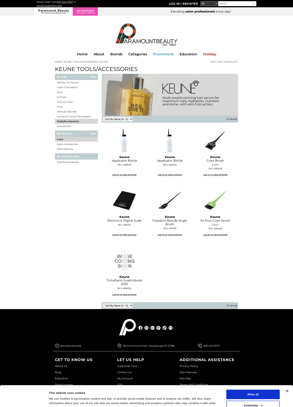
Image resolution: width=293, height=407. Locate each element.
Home (82, 54)
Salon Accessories (67, 144)
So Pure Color (65, 101)
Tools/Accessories (68, 121)
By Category (65, 133)
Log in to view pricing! (124, 174)
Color (60, 139)
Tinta (60, 106)
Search (254, 3)
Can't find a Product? (224, 62)
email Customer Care (49, 5)
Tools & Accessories (68, 162)
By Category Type (68, 156)
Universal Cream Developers (74, 116)
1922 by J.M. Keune (68, 82)
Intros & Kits (64, 126)
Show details (57, 399)
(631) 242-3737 (64, 1)
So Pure (61, 96)
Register (190, 3)
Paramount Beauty (53, 11)
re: (85, 11)
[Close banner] (287, 372)
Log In (175, 3)
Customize (253, 386)
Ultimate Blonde (67, 111)
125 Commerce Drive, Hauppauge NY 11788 (148, 345)
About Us (61, 366)
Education (188, 54)
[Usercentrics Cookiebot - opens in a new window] (24, 400)
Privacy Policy (189, 366)
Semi (60, 92)
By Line (61, 77)
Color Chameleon (67, 87)
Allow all (253, 376)
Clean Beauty (65, 148)
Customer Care (127, 366)
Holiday (209, 54)
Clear (92, 77)
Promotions (163, 54)
